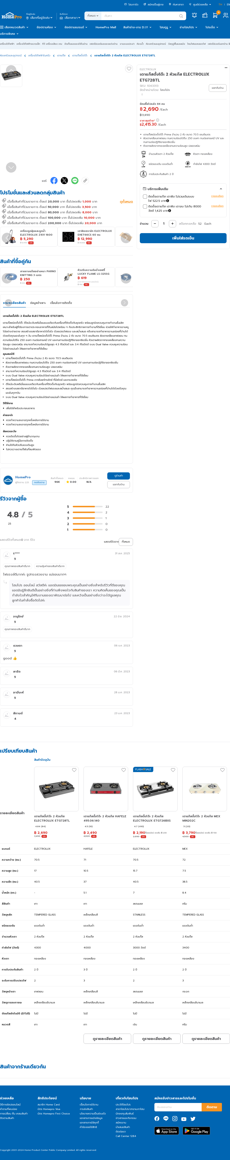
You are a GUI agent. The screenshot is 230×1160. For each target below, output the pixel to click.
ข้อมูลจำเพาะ (38, 303)
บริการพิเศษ (7, 34)
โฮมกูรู (164, 27)
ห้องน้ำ (140, 44)
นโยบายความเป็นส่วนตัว (93, 1114)
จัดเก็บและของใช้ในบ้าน (76, 44)
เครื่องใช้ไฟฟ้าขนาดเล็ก (28, 44)
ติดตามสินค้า (7, 1118)
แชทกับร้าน (119, 484)
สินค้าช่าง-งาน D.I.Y (135, 27)
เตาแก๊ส (61, 55)
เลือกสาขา (70, 18)
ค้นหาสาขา (176, 4)
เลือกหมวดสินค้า (14, 27)
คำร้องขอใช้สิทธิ (88, 1127)
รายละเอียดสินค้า (14, 303)
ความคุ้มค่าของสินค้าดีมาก (50, 566)
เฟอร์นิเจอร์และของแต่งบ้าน (104, 44)
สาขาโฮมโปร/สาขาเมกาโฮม (130, 1109)
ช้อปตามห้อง (45, 27)
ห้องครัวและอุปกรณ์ (156, 44)
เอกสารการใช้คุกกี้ (89, 1123)
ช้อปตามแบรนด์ (74, 27)
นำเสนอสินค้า (123, 1127)
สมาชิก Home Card (49, 1105)
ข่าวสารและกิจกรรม (126, 1118)
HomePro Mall (106, 27)
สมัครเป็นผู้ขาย (154, 4)
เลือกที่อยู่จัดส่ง (39, 18)
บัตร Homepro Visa (49, 1109)
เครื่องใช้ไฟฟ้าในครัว (39, 55)
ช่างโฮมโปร (187, 27)
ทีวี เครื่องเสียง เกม (52, 44)
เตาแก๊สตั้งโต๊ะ (80, 55)
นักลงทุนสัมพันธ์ (125, 1114)
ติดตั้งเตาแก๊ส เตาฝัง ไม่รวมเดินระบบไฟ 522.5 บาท (176, 198)
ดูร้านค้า (118, 476)
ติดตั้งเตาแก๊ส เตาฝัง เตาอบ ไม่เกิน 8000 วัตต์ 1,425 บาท (176, 208)
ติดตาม (211, 1107)
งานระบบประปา (127, 44)
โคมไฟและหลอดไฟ (196, 44)
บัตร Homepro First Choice (54, 1114)
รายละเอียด (217, 196)
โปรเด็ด (210, 27)
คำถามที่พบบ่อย (8, 1109)
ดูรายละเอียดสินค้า (107, 1038)
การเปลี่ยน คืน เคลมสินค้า (14, 1114)
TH (220, 4)
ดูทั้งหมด (126, 202)
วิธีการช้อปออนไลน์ (10, 1105)
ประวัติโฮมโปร (123, 1105)
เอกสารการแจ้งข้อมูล (91, 1118)
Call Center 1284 (126, 1136)
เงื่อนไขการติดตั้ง (61, 303)
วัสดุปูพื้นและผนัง (176, 44)
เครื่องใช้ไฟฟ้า (7, 44)
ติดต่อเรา (121, 1132)
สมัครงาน (121, 1123)
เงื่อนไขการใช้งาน (89, 1105)
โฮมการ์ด (131, 4)
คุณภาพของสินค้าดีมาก (17, 566)
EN (228, 4)
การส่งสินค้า (86, 1109)
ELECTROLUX (148, 69)
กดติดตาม (39, 482)
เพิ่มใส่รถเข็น (183, 238)
